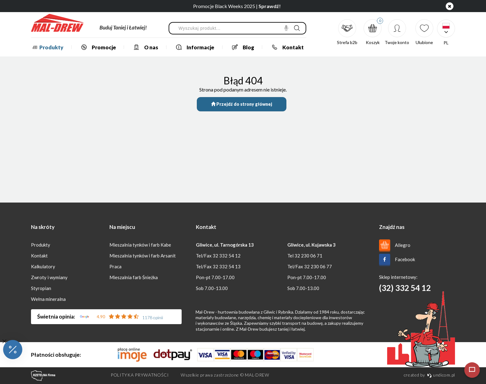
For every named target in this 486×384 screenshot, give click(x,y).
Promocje (96, 47)
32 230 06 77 (318, 266)
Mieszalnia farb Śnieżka (133, 277)
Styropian (41, 288)
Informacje (192, 47)
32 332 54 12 (227, 255)
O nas (143, 47)
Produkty (47, 47)
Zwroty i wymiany (49, 277)
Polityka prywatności (140, 374)
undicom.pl (441, 374)
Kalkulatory (43, 266)
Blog (240, 47)
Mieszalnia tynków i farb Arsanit (142, 255)
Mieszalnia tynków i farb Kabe (140, 245)
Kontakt (285, 47)
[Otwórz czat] (472, 370)
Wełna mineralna (48, 299)
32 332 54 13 (227, 266)
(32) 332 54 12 (405, 288)
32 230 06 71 (308, 255)
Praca (115, 266)
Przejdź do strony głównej (241, 104)
